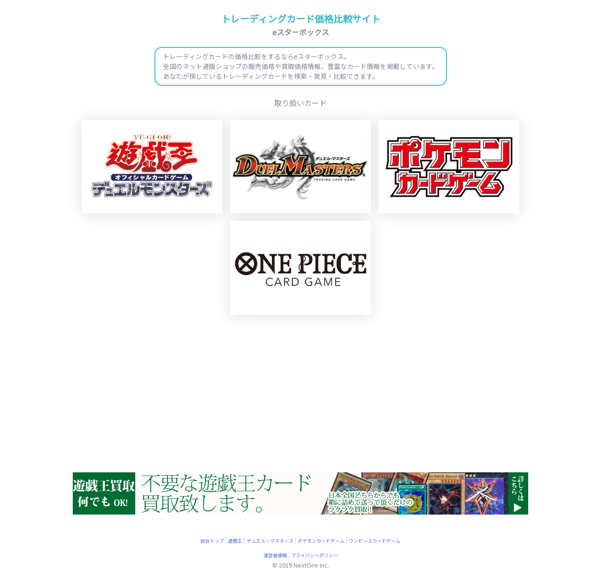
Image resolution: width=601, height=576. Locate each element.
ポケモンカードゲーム (321, 540)
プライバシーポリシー (314, 555)
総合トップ (212, 540)
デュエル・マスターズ (270, 540)
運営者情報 (275, 555)
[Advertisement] (300, 395)
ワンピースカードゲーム (375, 540)
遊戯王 (235, 540)
